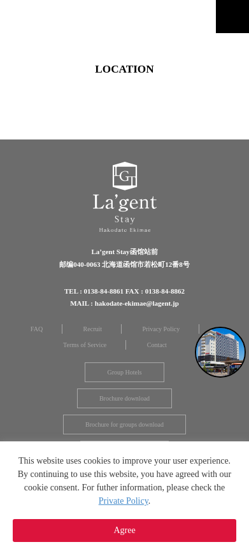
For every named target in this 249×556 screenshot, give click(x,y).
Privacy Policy (161, 328)
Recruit (92, 328)
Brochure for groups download (124, 424)
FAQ (37, 328)
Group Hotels (124, 372)
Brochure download (124, 398)
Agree (124, 530)
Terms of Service (84, 344)
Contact (157, 344)
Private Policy (123, 501)
